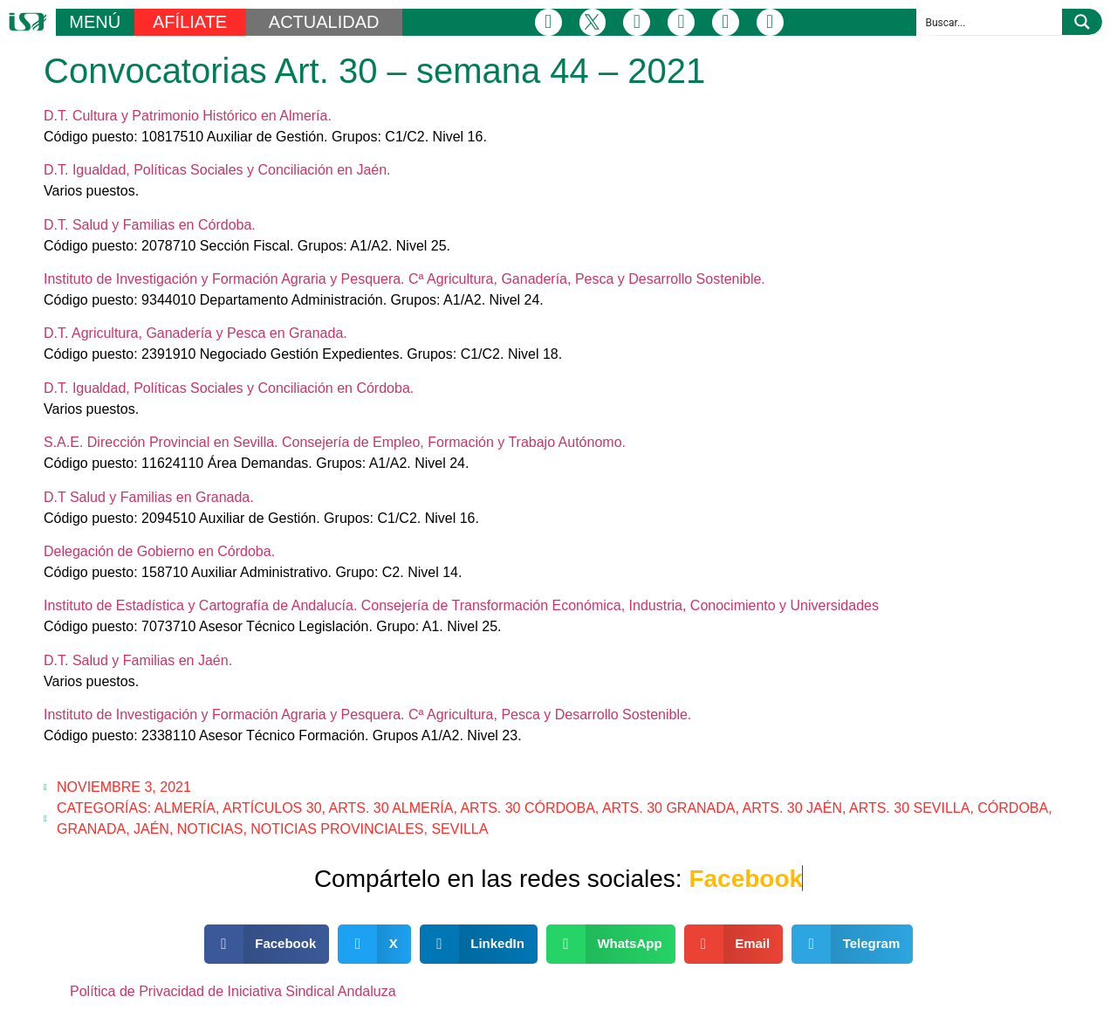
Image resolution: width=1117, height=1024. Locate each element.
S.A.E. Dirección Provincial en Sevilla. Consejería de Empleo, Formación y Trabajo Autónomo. (335, 442)
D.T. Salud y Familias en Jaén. (138, 660)
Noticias (210, 828)
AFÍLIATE (190, 21)
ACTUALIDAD (324, 21)
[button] (267, 944)
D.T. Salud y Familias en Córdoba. (150, 224)
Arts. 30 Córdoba (527, 808)
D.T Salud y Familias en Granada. (149, 497)
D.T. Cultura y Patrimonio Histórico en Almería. (188, 115)
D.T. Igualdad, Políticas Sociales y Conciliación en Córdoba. (229, 388)
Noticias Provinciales (336, 828)
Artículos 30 (272, 808)
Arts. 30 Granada (669, 808)
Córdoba (1012, 808)
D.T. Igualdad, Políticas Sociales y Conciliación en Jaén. (217, 169)
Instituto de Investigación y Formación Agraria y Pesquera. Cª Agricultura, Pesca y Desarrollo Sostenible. (367, 714)
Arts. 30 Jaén (792, 808)
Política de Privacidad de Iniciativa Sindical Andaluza (233, 991)
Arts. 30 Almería (391, 808)
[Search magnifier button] (1082, 22)
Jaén (151, 828)
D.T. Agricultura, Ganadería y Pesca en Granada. (195, 333)
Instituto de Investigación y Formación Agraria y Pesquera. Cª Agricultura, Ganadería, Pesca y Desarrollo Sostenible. (404, 278)
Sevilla (459, 828)
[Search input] (990, 22)
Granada (91, 828)
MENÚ (94, 21)
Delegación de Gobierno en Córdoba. (159, 551)
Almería (185, 808)
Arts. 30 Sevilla (909, 808)
